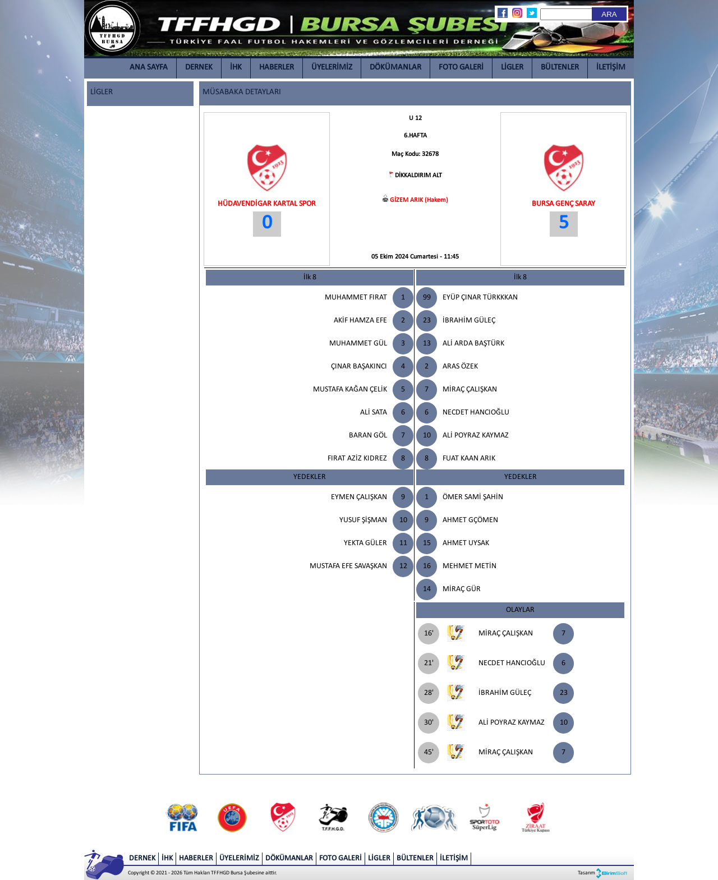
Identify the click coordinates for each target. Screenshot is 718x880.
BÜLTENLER (560, 67)
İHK (236, 67)
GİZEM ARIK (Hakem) (419, 200)
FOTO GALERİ (461, 67)
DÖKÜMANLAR (395, 67)
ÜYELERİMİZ (331, 67)
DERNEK (199, 67)
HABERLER (276, 67)
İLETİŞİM (610, 67)
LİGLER (512, 67)
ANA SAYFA (149, 67)
